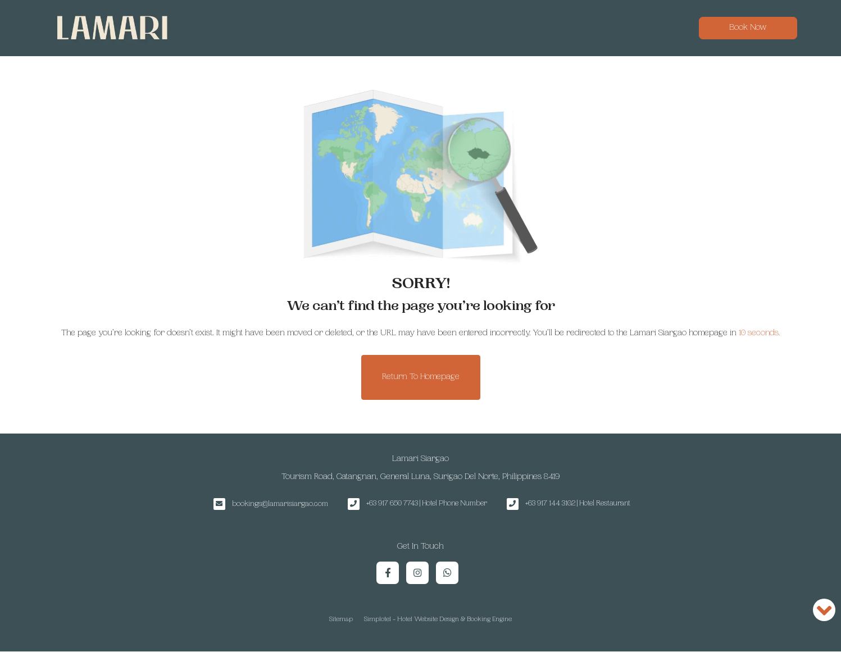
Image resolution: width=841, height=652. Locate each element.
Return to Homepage (421, 377)
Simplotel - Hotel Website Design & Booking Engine (438, 619)
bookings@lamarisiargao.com (280, 504)
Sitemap (341, 619)
